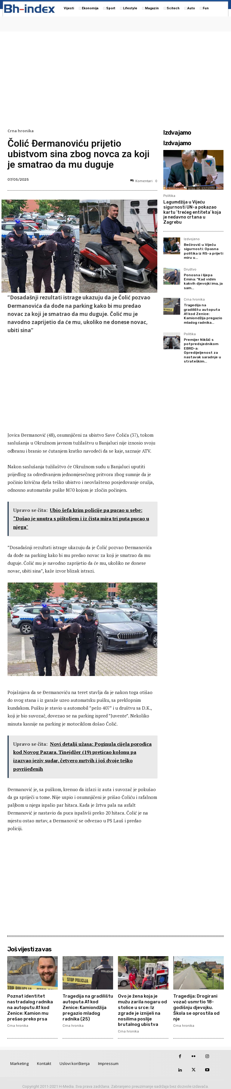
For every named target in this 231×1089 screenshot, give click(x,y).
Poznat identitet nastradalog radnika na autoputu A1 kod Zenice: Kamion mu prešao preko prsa (32, 1005)
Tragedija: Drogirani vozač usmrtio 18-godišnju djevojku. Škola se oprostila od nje (198, 1003)
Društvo (190, 269)
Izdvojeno (192, 239)
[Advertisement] (115, 78)
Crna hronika (21, 131)
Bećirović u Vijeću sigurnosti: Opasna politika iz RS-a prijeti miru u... (203, 251)
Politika (169, 195)
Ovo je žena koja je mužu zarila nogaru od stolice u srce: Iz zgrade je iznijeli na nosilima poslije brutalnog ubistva (143, 1008)
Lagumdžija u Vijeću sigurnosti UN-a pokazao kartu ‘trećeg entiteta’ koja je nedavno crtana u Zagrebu (192, 212)
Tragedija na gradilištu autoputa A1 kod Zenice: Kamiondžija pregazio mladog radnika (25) (87, 1005)
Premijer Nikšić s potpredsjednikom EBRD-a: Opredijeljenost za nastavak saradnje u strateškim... (202, 350)
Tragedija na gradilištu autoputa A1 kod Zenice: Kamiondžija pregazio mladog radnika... (203, 314)
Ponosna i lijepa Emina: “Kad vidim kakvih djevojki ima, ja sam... (203, 281)
